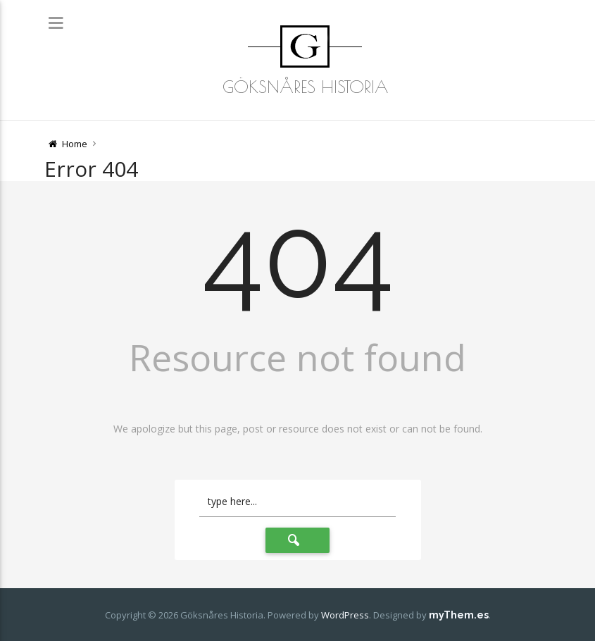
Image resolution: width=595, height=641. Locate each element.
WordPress (345, 615)
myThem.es (459, 615)
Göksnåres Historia (305, 87)
